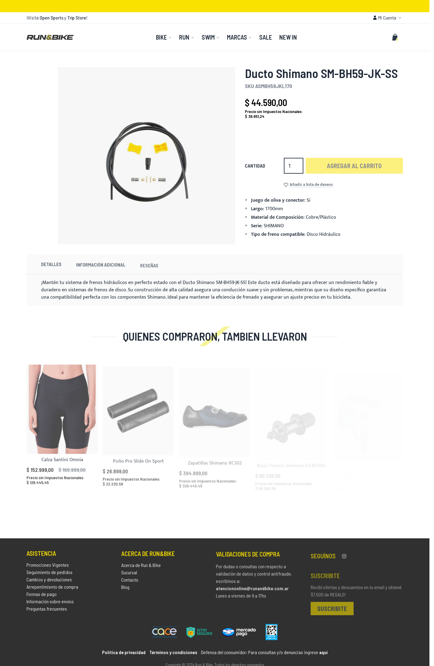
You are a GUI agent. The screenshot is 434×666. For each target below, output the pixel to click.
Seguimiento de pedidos (49, 574)
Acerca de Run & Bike (141, 568)
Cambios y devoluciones (49, 582)
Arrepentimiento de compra (52, 589)
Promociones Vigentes (47, 567)
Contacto (129, 583)
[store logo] (50, 37)
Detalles (51, 270)
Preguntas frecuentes (46, 611)
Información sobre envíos (50, 604)
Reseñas (149, 274)
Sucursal (129, 576)
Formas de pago (41, 596)
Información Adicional (100, 272)
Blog (125, 590)
